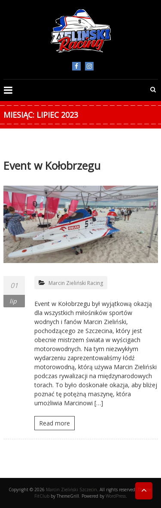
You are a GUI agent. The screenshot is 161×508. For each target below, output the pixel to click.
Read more (54, 423)
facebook (76, 66)
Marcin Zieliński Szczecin (71, 490)
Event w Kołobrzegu (51, 165)
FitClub (41, 496)
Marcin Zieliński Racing (76, 283)
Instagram (89, 66)
